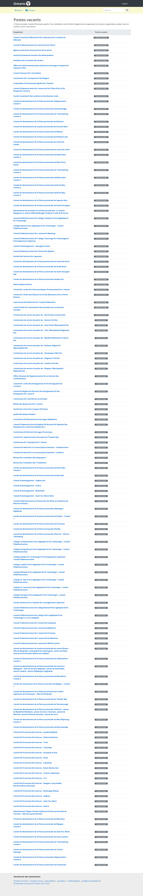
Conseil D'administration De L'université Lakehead (34, 623)
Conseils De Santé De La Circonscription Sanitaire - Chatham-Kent (40, 447)
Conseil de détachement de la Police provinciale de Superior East (40, 200)
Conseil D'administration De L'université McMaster (34, 628)
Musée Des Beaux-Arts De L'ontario (28, 404)
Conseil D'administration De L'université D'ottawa (34, 633)
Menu (18, 10)
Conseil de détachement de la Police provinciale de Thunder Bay (40, 699)
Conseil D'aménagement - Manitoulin (29, 491)
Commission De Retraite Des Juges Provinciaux (32, 432)
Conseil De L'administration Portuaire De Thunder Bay (36, 437)
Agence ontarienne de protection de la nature (32, 50)
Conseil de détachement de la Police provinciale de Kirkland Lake (40, 137)
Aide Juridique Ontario (22, 284)
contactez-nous (36, 881)
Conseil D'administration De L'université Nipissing (34, 233)
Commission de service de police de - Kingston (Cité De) (36, 358)
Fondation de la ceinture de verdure (28, 60)
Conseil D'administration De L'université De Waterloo (35, 638)
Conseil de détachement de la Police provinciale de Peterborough (40, 704)
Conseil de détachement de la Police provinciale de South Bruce (39, 266)
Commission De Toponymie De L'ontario (30, 442)
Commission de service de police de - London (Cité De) (35, 363)
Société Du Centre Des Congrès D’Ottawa (30, 409)
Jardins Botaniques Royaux (24, 414)
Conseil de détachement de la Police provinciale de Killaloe (38, 132)
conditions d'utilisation (90, 881)
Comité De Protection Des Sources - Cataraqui (32, 747)
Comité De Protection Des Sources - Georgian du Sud (35, 752)
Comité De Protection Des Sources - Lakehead (32, 763)
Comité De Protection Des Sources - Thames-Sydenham (36, 773)
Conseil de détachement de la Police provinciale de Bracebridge (40, 109)
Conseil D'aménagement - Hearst (27, 485)
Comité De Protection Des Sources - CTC (30, 778)
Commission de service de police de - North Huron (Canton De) (39, 315)
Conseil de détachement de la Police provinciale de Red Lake (38, 475)
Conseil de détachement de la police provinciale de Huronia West (40, 126)
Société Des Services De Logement (27, 256)
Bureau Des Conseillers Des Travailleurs (29, 463)
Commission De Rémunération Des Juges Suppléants (35, 419)
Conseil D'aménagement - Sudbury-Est (29, 480)
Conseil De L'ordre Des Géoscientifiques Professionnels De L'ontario (41, 289)
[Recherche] (113, 10)
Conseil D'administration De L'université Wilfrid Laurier (36, 643)
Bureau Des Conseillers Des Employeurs (29, 457)
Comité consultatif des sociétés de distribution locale (35, 96)
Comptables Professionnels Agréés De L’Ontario (33, 83)
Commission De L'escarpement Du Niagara (31, 78)
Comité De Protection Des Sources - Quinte (31, 806)
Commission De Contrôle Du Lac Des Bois (30, 399)
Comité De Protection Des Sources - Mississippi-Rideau (36, 791)
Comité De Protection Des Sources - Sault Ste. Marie (35, 801)
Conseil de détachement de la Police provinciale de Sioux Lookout (40, 837)
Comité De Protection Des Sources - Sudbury (31, 796)
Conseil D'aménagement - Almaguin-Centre (31, 246)
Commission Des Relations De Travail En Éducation (34, 302)
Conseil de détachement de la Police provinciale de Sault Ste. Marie (41, 832)
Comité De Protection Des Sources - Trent (30, 742)
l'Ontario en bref (21, 881)
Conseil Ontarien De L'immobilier (27, 73)
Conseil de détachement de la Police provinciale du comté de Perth (41, 261)
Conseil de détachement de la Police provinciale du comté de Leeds (41, 149)
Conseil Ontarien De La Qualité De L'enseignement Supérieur (39, 602)
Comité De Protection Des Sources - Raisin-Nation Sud (35, 768)
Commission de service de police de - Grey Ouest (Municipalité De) (41, 325)
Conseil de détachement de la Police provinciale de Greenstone (39, 865)
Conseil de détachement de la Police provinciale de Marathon (39, 819)
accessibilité (50, 881)
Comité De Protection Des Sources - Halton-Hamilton (35, 737)
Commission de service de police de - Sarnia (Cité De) (35, 320)
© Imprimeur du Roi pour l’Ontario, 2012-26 (31, 883)
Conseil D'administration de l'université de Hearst (34, 45)
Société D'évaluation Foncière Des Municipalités (33, 55)
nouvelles (61, 881)
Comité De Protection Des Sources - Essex (30, 758)
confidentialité (73, 881)
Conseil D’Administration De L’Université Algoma (33, 251)
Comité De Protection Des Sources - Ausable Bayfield (35, 732)
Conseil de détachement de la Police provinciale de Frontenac (39, 524)
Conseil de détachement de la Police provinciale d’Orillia (36, 529)
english (125, 4)
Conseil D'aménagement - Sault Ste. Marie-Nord (33, 496)
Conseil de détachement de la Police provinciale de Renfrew (38, 121)
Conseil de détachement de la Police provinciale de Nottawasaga (40, 727)
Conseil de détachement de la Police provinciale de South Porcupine (41, 205)
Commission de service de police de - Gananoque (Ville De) (37, 353)
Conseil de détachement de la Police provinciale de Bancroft (38, 279)
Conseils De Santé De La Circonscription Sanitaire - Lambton (38, 452)
